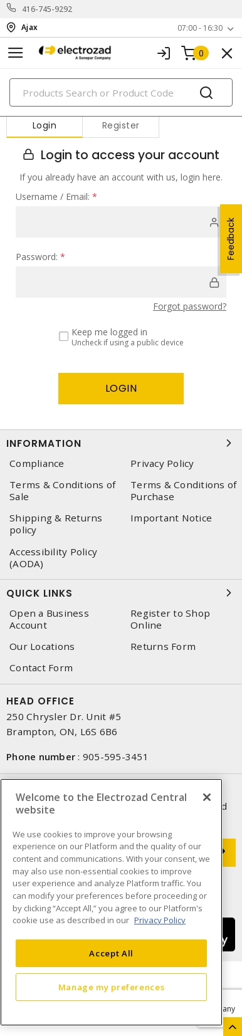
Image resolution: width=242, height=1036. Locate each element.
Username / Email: (56, 196)
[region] (111, 902)
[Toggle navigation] (15, 53)
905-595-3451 (116, 756)
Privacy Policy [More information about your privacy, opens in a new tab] (160, 920)
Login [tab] (45, 125)
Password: (40, 257)
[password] (121, 282)
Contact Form (41, 668)
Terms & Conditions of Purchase (183, 491)
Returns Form (163, 646)
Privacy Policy (162, 463)
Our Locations (42, 646)
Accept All (111, 953)
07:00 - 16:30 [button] (200, 28)
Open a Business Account (49, 619)
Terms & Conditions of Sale (62, 491)
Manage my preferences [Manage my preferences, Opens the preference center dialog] (111, 987)
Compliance (37, 463)
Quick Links (121, 593)
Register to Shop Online (170, 619)
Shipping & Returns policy (56, 524)
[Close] (207, 797)
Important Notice (171, 518)
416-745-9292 (47, 9)
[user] (121, 222)
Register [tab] (121, 125)
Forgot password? (189, 306)
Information (121, 443)
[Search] (121, 92)
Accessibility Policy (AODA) (53, 558)
